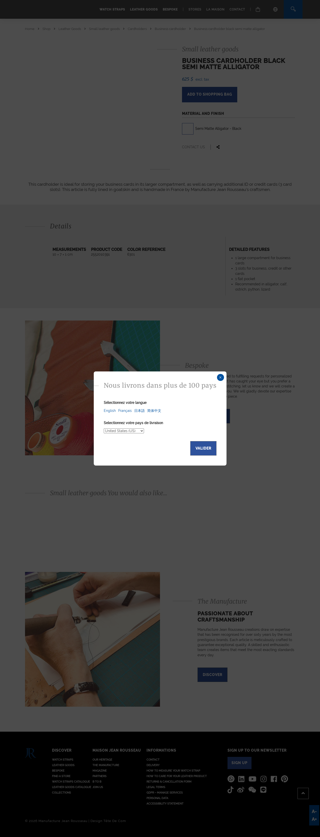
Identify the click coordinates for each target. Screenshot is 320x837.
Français (125, 411)
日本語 (139, 411)
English (110, 411)
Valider (203, 448)
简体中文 (154, 411)
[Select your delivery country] (124, 430)
